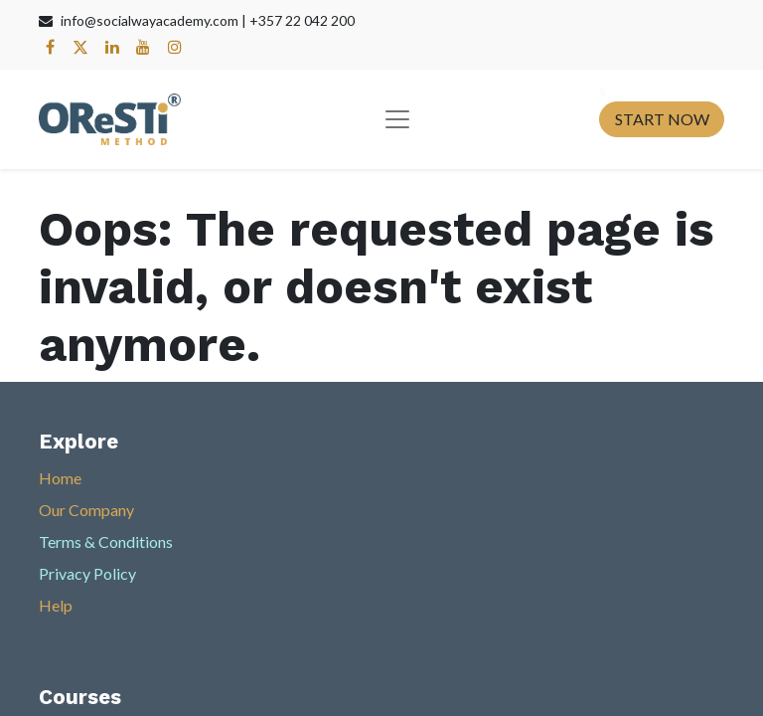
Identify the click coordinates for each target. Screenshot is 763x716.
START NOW (662, 118)
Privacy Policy (87, 573)
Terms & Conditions (106, 541)
